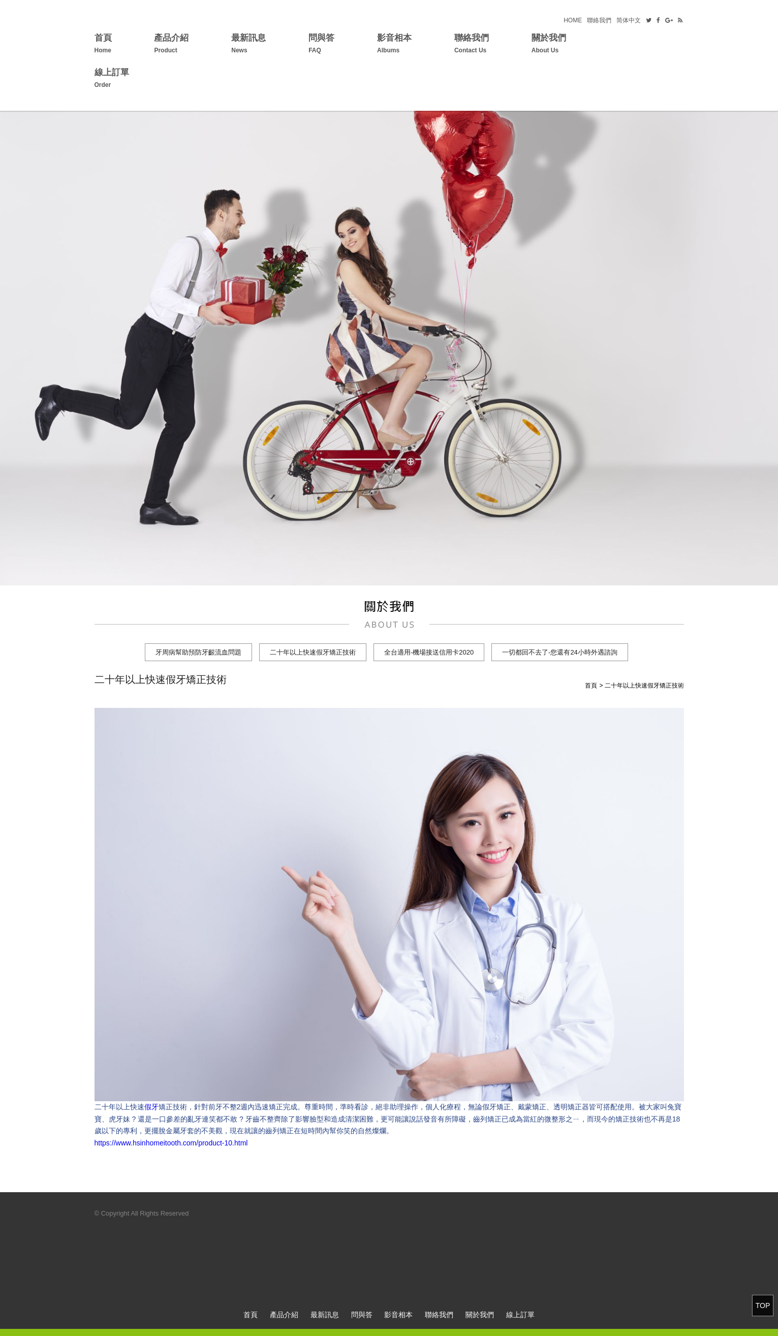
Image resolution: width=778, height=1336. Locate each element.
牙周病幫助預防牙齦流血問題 (198, 652)
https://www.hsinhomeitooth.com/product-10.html (171, 1143)
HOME (573, 20)
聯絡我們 (599, 20)
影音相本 (394, 45)
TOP (763, 1305)
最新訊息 (248, 45)
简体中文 (628, 20)
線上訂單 (112, 79)
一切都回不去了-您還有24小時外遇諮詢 (559, 652)
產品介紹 (171, 45)
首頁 (103, 45)
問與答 (321, 45)
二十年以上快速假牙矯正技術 (313, 652)
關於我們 (549, 45)
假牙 (151, 1107)
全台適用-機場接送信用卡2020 (429, 652)
